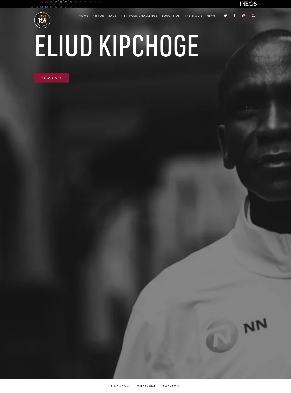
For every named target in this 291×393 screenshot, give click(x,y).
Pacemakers (171, 386)
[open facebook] (234, 15)
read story (52, 77)
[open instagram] (244, 15)
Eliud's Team (120, 386)
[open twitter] (225, 15)
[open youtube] (253, 15)
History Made (104, 15)
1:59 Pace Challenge (139, 15)
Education (171, 15)
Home (84, 15)
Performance (146, 386)
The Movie (194, 15)
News (211, 15)
